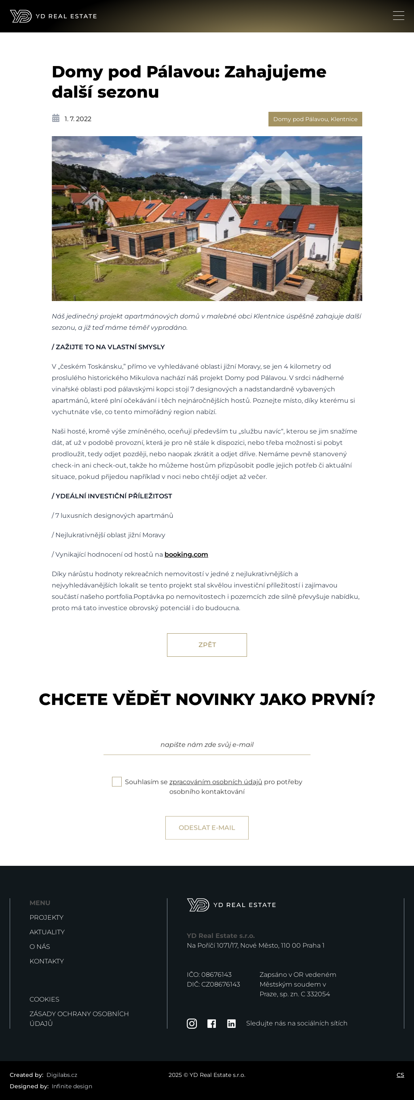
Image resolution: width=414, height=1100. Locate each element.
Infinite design (72, 1086)
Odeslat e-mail (207, 837)
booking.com (186, 554)
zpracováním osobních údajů (215, 791)
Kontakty (47, 961)
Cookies (44, 999)
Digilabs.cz (61, 1075)
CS (400, 1075)
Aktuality (47, 932)
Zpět (207, 645)
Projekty (46, 917)
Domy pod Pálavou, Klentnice (315, 119)
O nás (40, 946)
